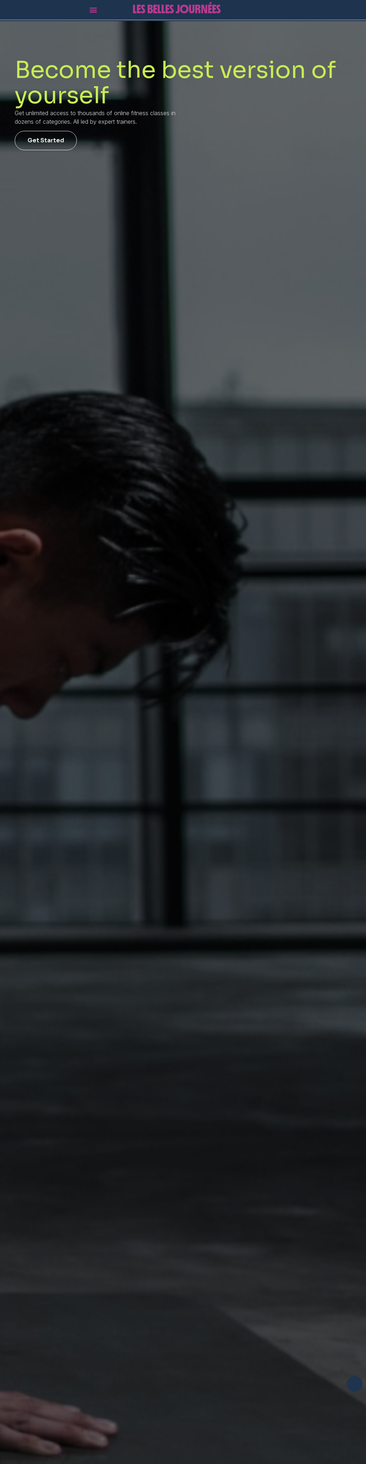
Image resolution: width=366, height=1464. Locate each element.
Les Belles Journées (177, 6)
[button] (93, 7)
